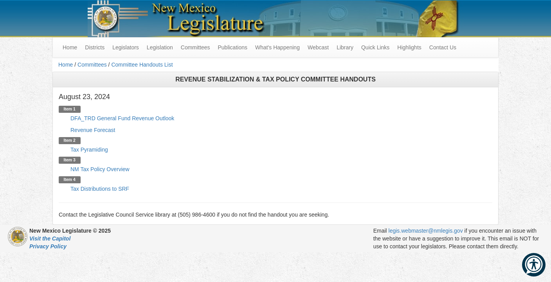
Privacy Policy (48, 246)
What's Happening (277, 47)
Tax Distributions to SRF (99, 189)
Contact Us (442, 47)
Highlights (409, 47)
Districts (94, 47)
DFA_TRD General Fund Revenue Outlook (122, 118)
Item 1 (70, 109)
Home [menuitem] (70, 47)
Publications (232, 47)
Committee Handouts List (142, 64)
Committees (195, 47)
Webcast (318, 47)
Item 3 (70, 159)
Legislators (125, 47)
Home (65, 64)
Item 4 (70, 179)
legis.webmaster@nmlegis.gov (426, 231)
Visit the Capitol (49, 238)
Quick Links (375, 47)
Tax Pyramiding (89, 149)
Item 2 (70, 140)
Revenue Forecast (92, 130)
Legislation (160, 47)
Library (345, 47)
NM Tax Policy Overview (100, 169)
